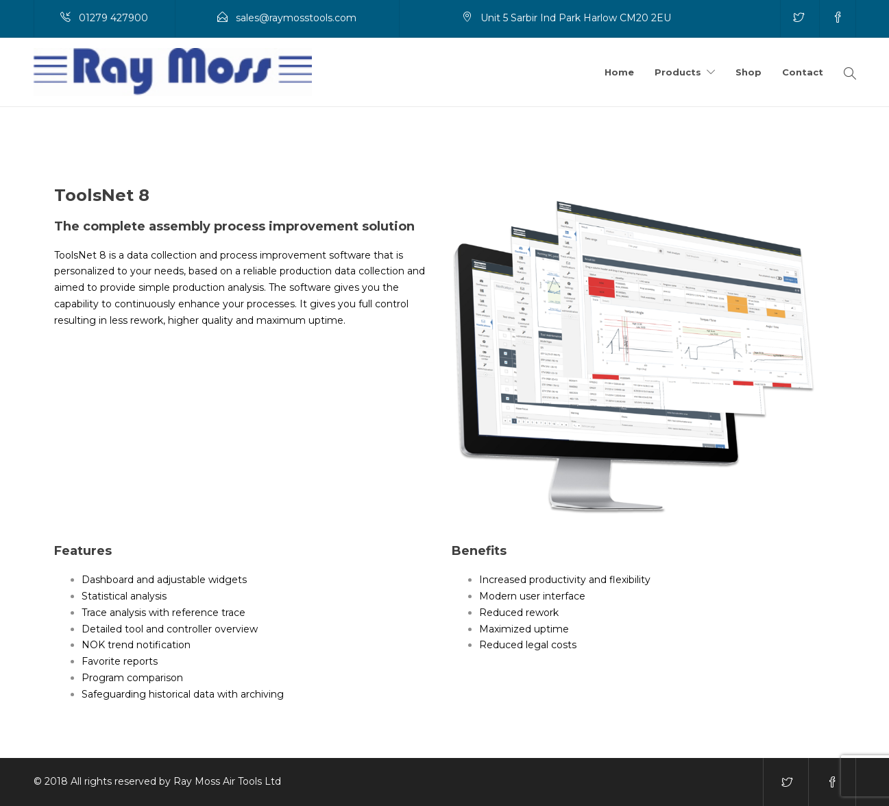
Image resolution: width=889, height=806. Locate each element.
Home (619, 72)
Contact (802, 72)
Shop (748, 72)
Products (678, 72)
